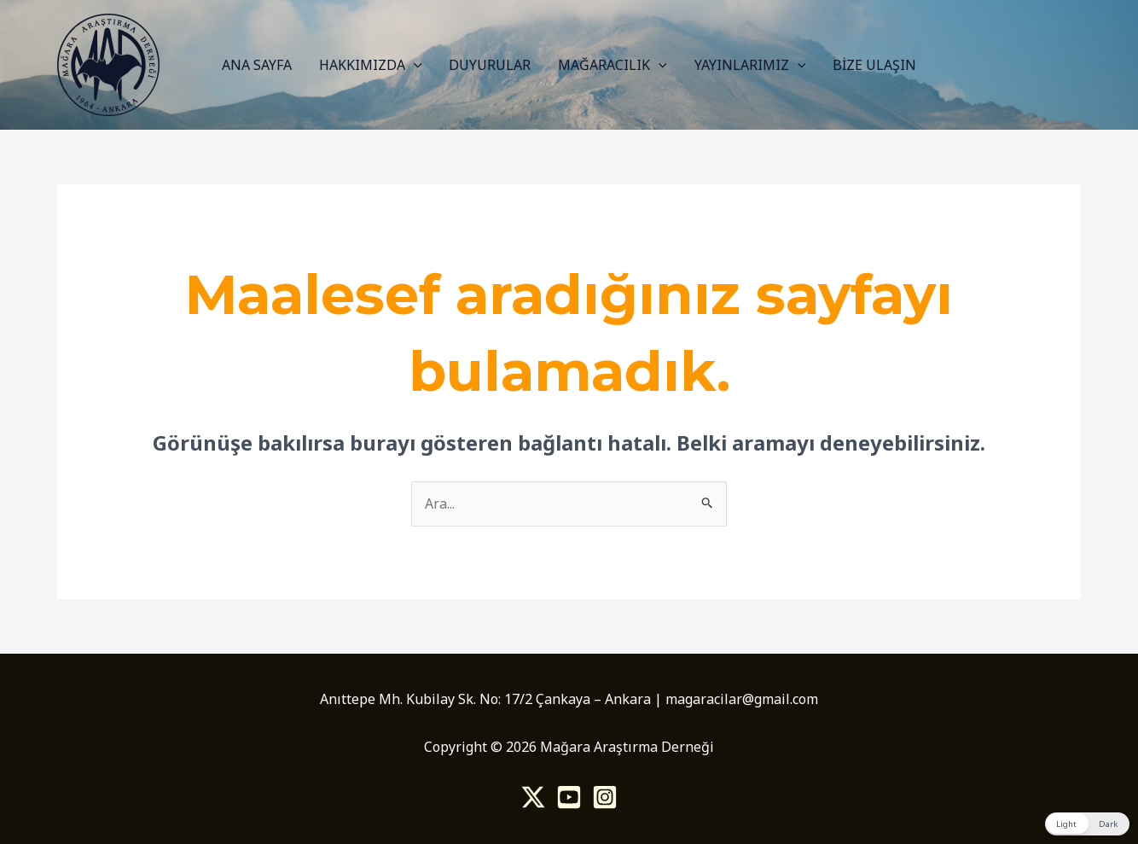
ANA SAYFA (257, 64)
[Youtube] (569, 797)
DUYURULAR (490, 64)
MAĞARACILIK (612, 65)
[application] (413, 65)
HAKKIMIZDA (370, 65)
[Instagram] (605, 797)
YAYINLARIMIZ (750, 65)
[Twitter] (533, 797)
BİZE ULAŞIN (874, 64)
